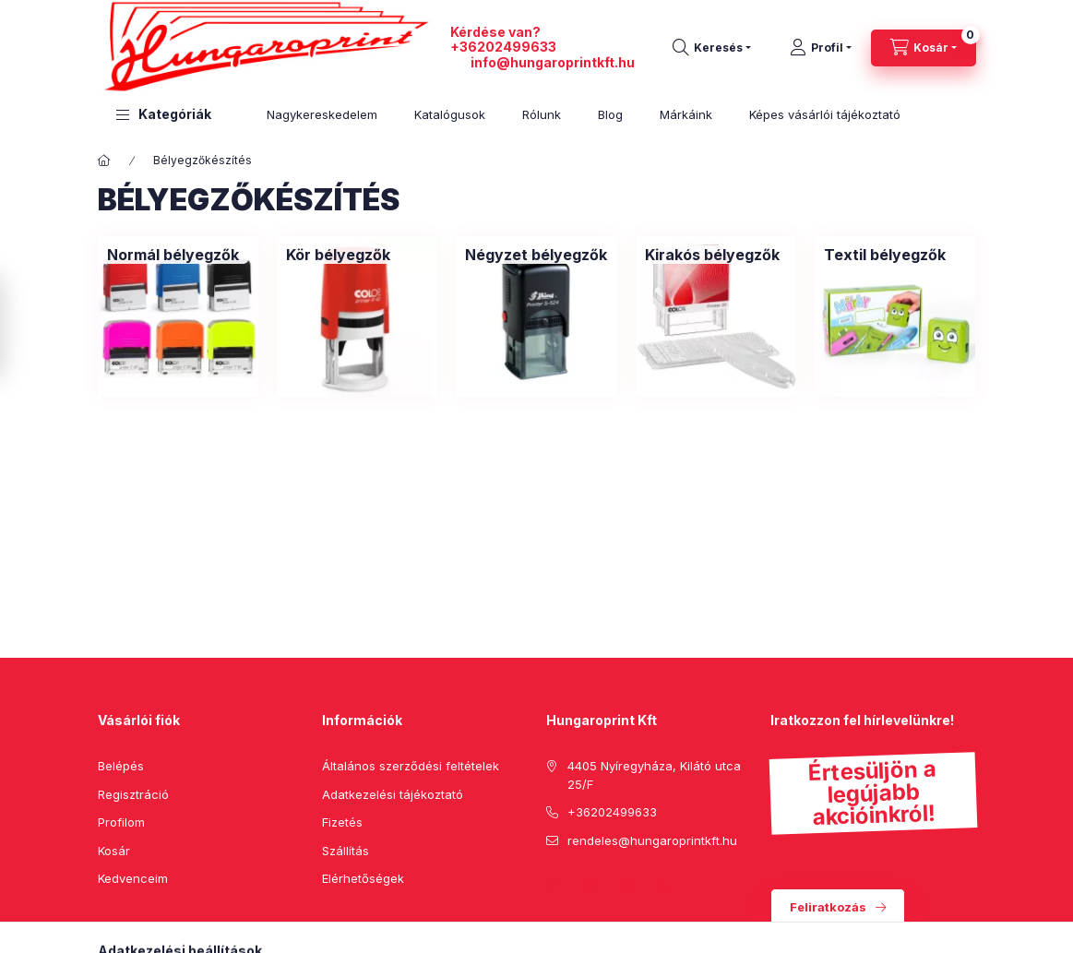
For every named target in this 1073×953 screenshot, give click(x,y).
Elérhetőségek (363, 878)
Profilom (121, 822)
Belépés (121, 765)
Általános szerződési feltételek (410, 765)
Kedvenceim (133, 878)
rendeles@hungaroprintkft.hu (652, 840)
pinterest (588, 886)
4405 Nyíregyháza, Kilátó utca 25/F (654, 775)
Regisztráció (133, 794)
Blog (610, 114)
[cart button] (923, 48)
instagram (625, 886)
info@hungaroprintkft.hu (553, 62)
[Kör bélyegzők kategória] (338, 254)
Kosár (114, 850)
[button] (164, 115)
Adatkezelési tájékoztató (392, 794)
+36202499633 (503, 46)
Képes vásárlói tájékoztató (824, 114)
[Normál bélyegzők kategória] (173, 254)
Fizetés (342, 822)
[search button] (711, 48)
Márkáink (686, 114)
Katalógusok (449, 114)
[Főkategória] (104, 160)
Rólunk (541, 114)
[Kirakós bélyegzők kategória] (712, 254)
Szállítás (345, 850)
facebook (551, 886)
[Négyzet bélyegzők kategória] (536, 254)
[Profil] (820, 48)
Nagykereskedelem (322, 114)
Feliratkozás (828, 906)
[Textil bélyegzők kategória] (885, 254)
